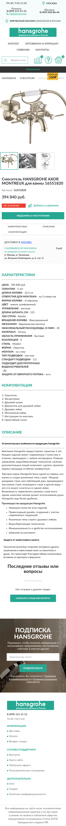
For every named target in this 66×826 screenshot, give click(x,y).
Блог (12, 784)
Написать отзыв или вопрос (33, 598)
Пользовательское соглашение (26, 770)
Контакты (42, 50)
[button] (16, 14)
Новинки (23, 50)
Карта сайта (16, 760)
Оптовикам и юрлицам (41, 44)
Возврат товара (18, 742)
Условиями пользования (45, 679)
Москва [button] (26, 242)
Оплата (13, 736)
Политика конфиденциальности (27, 794)
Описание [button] (49, 227)
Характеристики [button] (17, 227)
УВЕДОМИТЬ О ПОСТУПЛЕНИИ (33, 216)
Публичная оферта (19, 765)
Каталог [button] (13, 44)
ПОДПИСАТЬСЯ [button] (33, 668)
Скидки (13, 789)
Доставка (14, 731)
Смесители (33, 69)
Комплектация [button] (17, 232)
